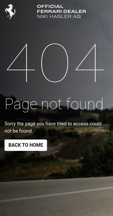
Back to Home (25, 145)
